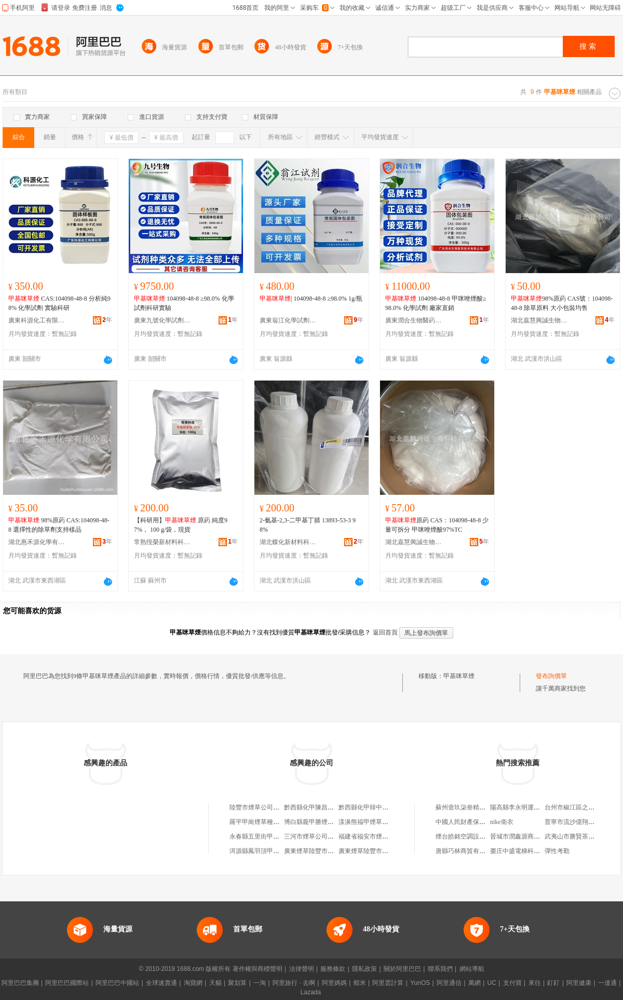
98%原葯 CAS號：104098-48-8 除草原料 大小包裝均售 (562, 303)
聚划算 (237, 983)
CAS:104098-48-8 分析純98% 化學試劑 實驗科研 (59, 303)
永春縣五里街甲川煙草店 (263, 836)
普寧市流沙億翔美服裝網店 (582, 822)
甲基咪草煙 (459, 676)
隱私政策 (364, 968)
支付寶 (512, 983)
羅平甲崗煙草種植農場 (260, 822)
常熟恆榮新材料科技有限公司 (162, 542)
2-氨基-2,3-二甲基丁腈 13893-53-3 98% (308, 525)
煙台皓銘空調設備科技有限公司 (479, 836)
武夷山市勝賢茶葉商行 (576, 836)
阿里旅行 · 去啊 (294, 983)
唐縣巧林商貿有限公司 (467, 851)
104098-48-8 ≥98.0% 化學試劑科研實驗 (184, 303)
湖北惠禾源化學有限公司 (36, 542)
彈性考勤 (557, 851)
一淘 (259, 983)
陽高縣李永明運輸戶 (518, 807)
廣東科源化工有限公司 (36, 320)
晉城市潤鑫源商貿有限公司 (527, 836)
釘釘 (553, 983)
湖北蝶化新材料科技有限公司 (288, 542)
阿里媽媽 (334, 983)
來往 (535, 983)
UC (491, 983)
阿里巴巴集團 (20, 983)
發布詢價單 (551, 676)
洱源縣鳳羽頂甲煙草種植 (263, 851)
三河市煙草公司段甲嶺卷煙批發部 (330, 836)
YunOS (420, 983)
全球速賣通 (161, 983)
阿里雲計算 (387, 983)
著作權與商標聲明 (257, 968)
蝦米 (360, 983)
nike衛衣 (501, 822)
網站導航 (471, 968)
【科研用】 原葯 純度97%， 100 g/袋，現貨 (180, 525)
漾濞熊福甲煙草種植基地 (372, 822)
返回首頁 (385, 632)
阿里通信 (449, 983)
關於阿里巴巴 (402, 968)
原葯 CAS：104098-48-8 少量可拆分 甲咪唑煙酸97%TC (437, 525)
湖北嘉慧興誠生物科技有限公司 (539, 320)
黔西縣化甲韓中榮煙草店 (372, 807)
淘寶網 (193, 983)
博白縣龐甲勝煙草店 (312, 822)
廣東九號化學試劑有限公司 (162, 320)
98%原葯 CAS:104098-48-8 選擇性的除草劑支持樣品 (59, 525)
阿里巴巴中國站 (117, 983)
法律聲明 (301, 968)
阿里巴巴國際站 (67, 983)
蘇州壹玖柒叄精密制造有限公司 (479, 807)
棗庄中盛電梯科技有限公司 (527, 851)
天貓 (215, 983)
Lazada (311, 992)
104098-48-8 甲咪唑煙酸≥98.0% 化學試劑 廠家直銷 (435, 303)
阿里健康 (578, 983)
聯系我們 (440, 968)
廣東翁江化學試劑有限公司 (288, 320)
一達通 (607, 983)
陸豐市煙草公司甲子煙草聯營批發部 (279, 807)
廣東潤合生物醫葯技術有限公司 (413, 320)
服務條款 (332, 968)
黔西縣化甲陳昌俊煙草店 (318, 807)
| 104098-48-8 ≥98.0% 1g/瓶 (311, 298)
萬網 (474, 983)
